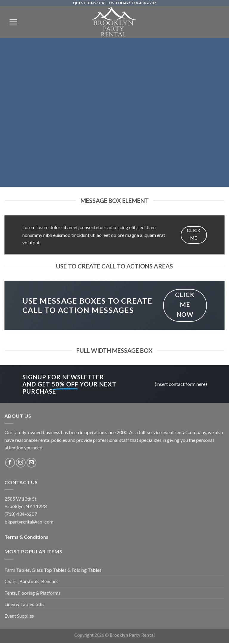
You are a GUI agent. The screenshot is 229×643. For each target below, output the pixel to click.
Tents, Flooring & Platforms (32, 593)
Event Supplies (19, 616)
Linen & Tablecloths (24, 604)
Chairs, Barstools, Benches (31, 581)
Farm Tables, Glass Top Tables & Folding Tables (52, 570)
